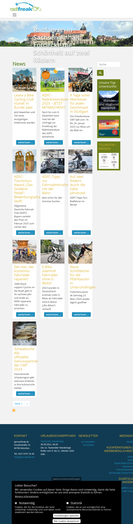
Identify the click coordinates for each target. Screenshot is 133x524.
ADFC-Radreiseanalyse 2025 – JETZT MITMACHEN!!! (55, 101)
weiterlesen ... (25, 142)
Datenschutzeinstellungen (66, 479)
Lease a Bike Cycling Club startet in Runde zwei (24, 101)
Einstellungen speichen (66, 516)
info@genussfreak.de (24, 457)
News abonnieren (14, 410)
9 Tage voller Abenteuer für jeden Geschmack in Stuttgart (80, 103)
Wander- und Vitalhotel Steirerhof (109, 104)
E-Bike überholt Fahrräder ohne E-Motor (50, 274)
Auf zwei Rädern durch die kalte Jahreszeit (78, 184)
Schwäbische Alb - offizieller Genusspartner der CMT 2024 (26, 358)
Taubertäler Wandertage (52, 441)
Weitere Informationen (27, 497)
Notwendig (27, 504)
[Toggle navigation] (14, 15)
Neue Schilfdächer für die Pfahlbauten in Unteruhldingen (83, 276)
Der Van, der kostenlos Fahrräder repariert (24, 272)
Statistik (76, 504)
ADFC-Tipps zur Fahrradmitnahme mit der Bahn (56, 184)
